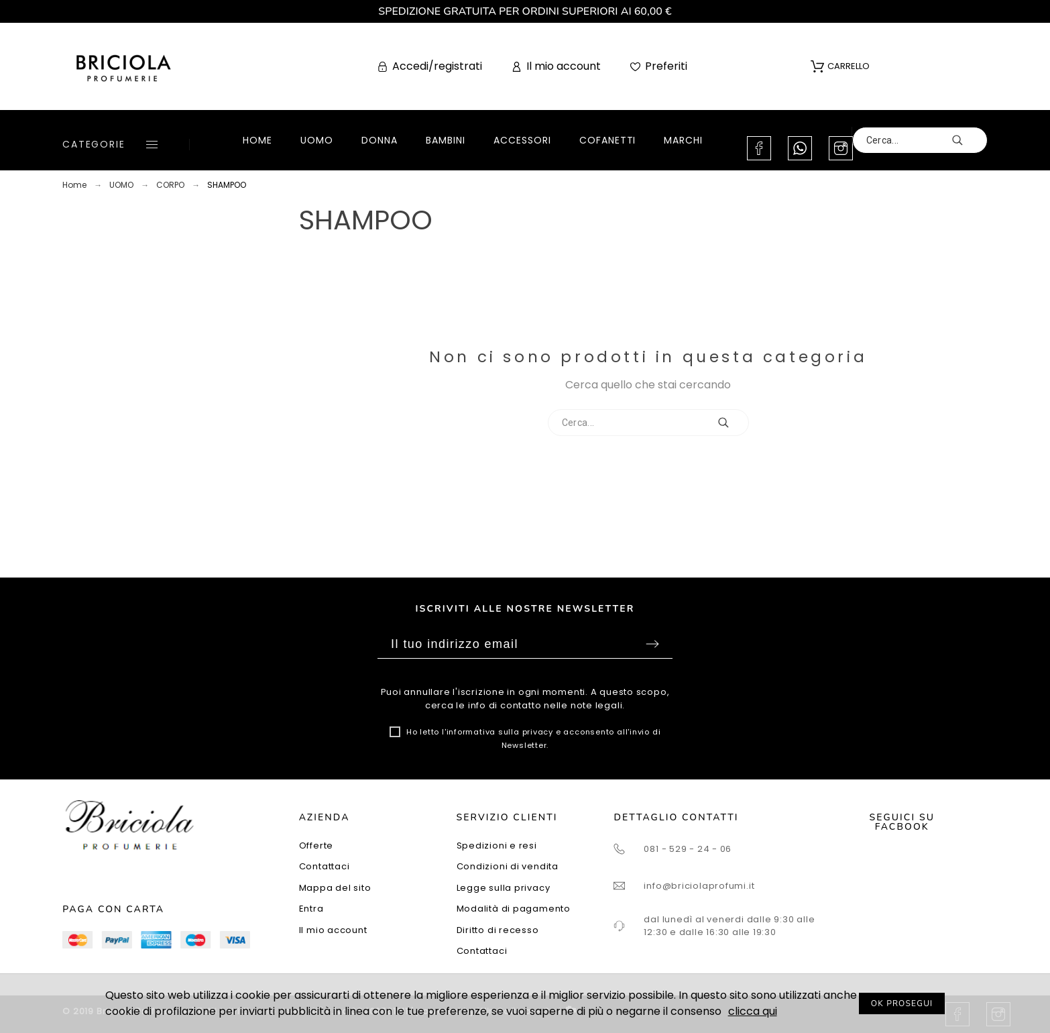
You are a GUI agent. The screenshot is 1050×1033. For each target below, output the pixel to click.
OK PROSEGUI (902, 1003)
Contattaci (324, 866)
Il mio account (333, 930)
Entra (311, 908)
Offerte (316, 845)
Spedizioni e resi (497, 845)
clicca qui (752, 1011)
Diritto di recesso (498, 930)
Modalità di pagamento (514, 908)
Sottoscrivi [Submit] (652, 644)
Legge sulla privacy (503, 887)
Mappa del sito (335, 887)
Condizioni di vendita (508, 866)
